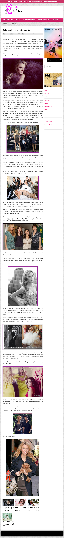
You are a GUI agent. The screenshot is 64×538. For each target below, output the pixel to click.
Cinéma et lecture (43, 20)
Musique (55, 20)
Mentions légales (48, 124)
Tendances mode (8, 20)
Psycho (46, 109)
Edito (45, 90)
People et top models (29, 33)
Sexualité (46, 113)
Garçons (46, 100)
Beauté (18, 20)
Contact (46, 128)
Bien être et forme (29, 20)
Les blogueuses (48, 106)
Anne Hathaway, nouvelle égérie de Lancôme (20, 509)
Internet (46, 103)
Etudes (46, 97)
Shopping (14, 24)
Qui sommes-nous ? (49, 121)
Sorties (5, 24)
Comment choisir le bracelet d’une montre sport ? (8, 509)
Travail (46, 116)
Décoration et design (49, 93)
